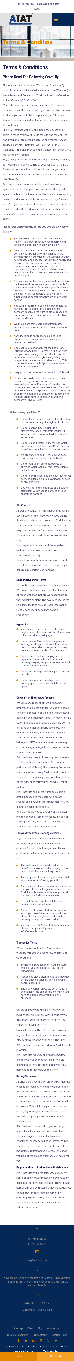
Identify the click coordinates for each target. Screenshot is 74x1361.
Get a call (55, 1356)
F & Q (30, 1328)
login (37, 9)
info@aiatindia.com (48, 4)
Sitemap (18, 1328)
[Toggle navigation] (56, 19)
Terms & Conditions (17, 1335)
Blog (40, 1328)
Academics (53, 1328)
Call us (18, 1356)
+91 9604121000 (24, 4)
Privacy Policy (40, 1335)
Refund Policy (59, 1335)
